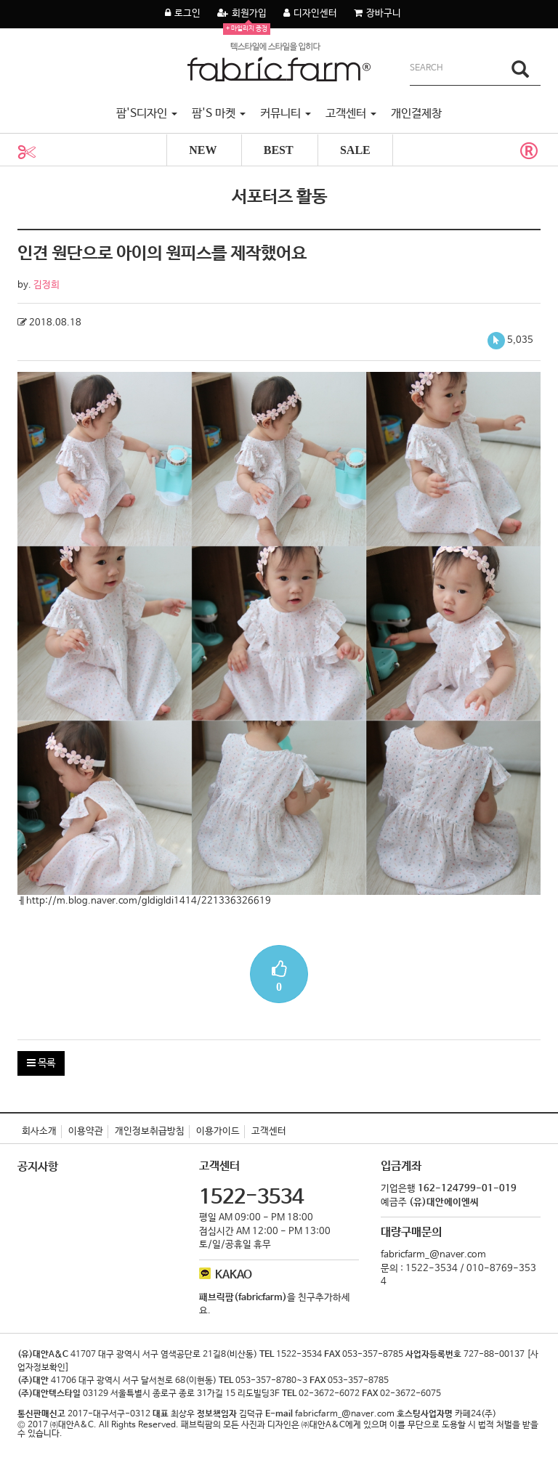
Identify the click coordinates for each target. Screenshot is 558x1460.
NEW (203, 150)
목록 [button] (41, 1063)
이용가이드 (218, 1131)
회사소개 (39, 1131)
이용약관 (85, 1131)
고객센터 (268, 1131)
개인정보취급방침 (150, 1131)
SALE (355, 150)
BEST (279, 150)
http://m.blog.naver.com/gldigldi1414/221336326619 (148, 901)
